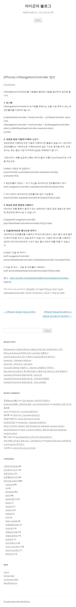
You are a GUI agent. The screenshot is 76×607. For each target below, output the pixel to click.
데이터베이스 (11, 543)
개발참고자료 (11, 532)
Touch (60, 289)
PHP (7, 517)
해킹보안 (9, 554)
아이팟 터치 (37, 292)
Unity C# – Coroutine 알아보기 (24, 411)
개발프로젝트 (11, 535)
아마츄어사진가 (10, 469)
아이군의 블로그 (38, 6)
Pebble (8, 513)
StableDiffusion (12, 524)
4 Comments (9, 84)
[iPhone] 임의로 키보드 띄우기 (20, 311)
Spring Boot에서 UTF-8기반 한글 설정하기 (33, 437)
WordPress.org (10, 583)
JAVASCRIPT (10, 499)
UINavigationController (14, 292)
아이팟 (28, 292)
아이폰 (46, 292)
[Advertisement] (38, 45)
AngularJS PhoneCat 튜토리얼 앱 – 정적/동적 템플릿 (26, 378)
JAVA (7, 495)
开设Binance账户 (11, 400)
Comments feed (11, 579)
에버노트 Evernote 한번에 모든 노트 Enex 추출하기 (26, 353)
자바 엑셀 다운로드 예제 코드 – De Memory (23, 440)
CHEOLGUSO (9, 422)
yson (6, 411)
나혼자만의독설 (10, 466)
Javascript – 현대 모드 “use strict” (18, 364)
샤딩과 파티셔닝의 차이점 (28, 418)
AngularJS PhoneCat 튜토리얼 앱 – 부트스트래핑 (25, 382)
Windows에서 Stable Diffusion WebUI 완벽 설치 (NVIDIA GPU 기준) (33, 349)
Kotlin (8, 502)
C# (6, 488)
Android (9, 484)
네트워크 (9, 539)
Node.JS (8, 506)
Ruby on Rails (11, 521)
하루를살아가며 (10, 477)
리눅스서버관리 (12, 546)
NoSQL (8, 510)
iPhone (48, 289)
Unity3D (9, 528)
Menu (38, 20)
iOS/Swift (30, 289)
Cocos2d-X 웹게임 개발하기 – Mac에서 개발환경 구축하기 (29, 367)
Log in (6, 572)
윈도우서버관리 (12, 550)
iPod (54, 289)
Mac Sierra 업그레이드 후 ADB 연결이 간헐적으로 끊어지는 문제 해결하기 (36, 371)
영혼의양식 (8, 473)
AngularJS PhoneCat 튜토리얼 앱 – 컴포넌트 (23, 375)
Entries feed (9, 575)
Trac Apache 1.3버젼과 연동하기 (36, 400)
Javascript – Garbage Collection (17, 360)
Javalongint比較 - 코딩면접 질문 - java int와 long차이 (27, 404)
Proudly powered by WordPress (17, 601)
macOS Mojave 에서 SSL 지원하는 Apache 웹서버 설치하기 (29, 356)
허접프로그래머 (10, 480)
